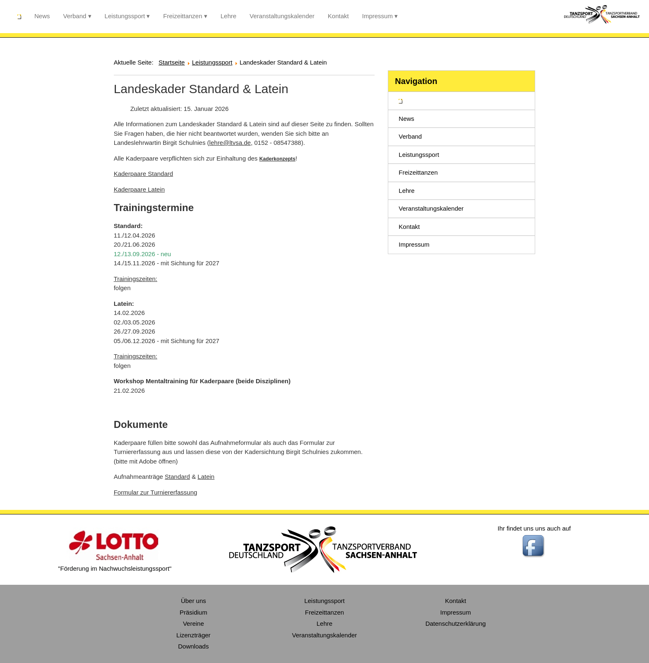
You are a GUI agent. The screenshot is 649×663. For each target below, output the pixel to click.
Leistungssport (125, 15)
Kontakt (338, 15)
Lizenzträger (193, 635)
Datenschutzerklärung (455, 623)
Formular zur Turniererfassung (155, 492)
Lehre (228, 15)
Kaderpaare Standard (143, 173)
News (42, 15)
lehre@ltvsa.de (230, 142)
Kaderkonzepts (278, 159)
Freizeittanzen (182, 15)
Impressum (377, 15)
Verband (75, 15)
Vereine (193, 623)
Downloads (193, 646)
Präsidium (193, 612)
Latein (205, 476)
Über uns (193, 600)
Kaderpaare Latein (139, 189)
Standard (177, 476)
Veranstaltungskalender (282, 15)
